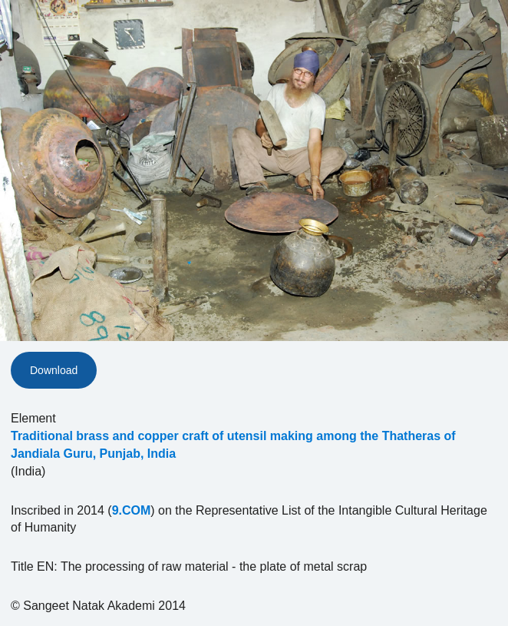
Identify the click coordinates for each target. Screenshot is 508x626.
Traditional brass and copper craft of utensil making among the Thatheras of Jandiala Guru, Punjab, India (233, 444)
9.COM (131, 510)
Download (54, 370)
